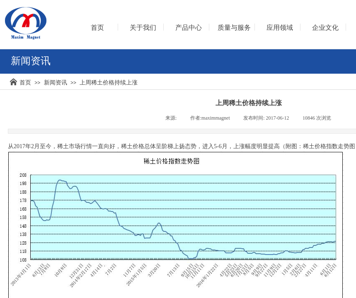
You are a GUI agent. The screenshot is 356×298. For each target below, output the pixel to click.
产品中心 (188, 27)
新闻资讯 (55, 82)
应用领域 (279, 27)
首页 (25, 82)
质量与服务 (234, 27)
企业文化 (325, 27)
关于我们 (143, 27)
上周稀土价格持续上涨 (109, 82)
